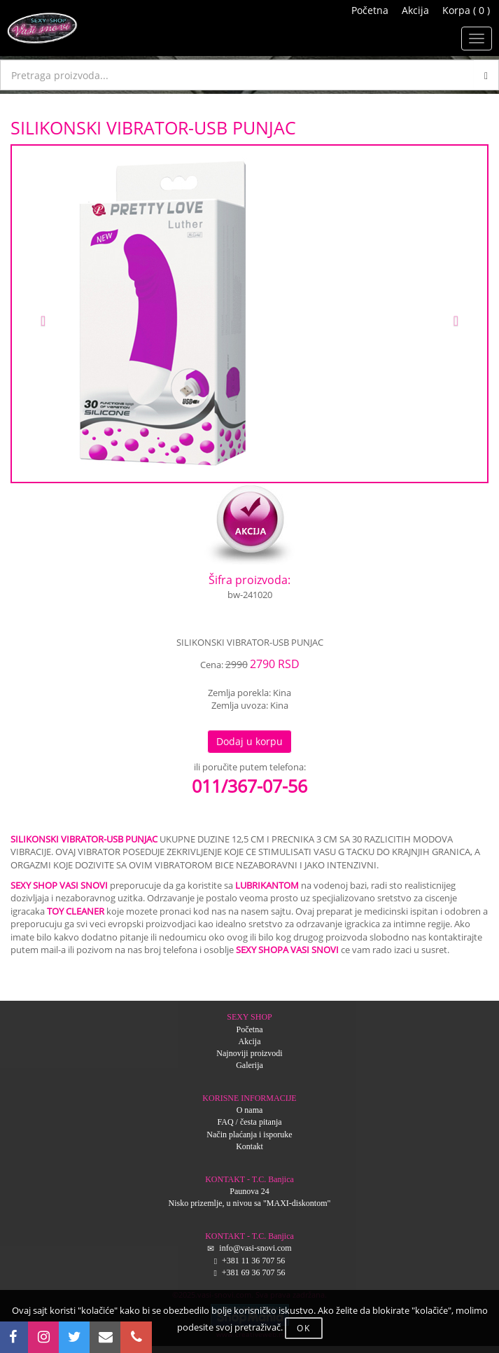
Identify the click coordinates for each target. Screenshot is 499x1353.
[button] (47, 314)
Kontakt (249, 1146)
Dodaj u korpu (249, 741)
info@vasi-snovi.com (255, 1248)
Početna (369, 10)
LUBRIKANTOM (267, 885)
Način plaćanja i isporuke (249, 1134)
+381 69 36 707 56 (254, 1272)
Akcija (415, 10)
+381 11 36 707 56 (253, 1260)
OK (304, 1328)
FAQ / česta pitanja (249, 1122)
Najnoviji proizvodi (249, 1053)
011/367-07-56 (249, 786)
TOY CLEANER (75, 911)
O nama (250, 1110)
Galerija (249, 1065)
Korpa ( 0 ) (466, 10)
